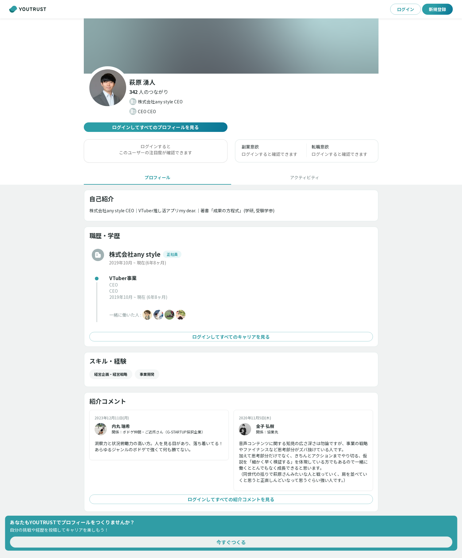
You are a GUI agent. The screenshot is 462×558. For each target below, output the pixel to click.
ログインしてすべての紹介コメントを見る (231, 499)
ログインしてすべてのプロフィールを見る (155, 127)
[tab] (157, 177)
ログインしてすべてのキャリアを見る (231, 336)
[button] (148, 91)
